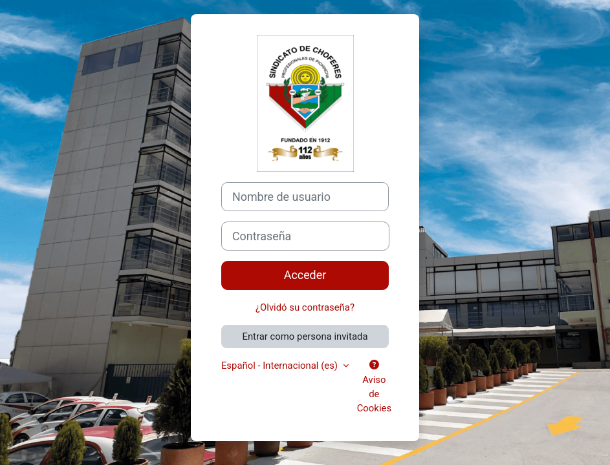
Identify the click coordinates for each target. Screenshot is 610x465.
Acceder (305, 275)
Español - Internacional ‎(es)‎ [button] (280, 365)
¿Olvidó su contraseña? (305, 307)
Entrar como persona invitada (304, 336)
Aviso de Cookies (374, 387)
